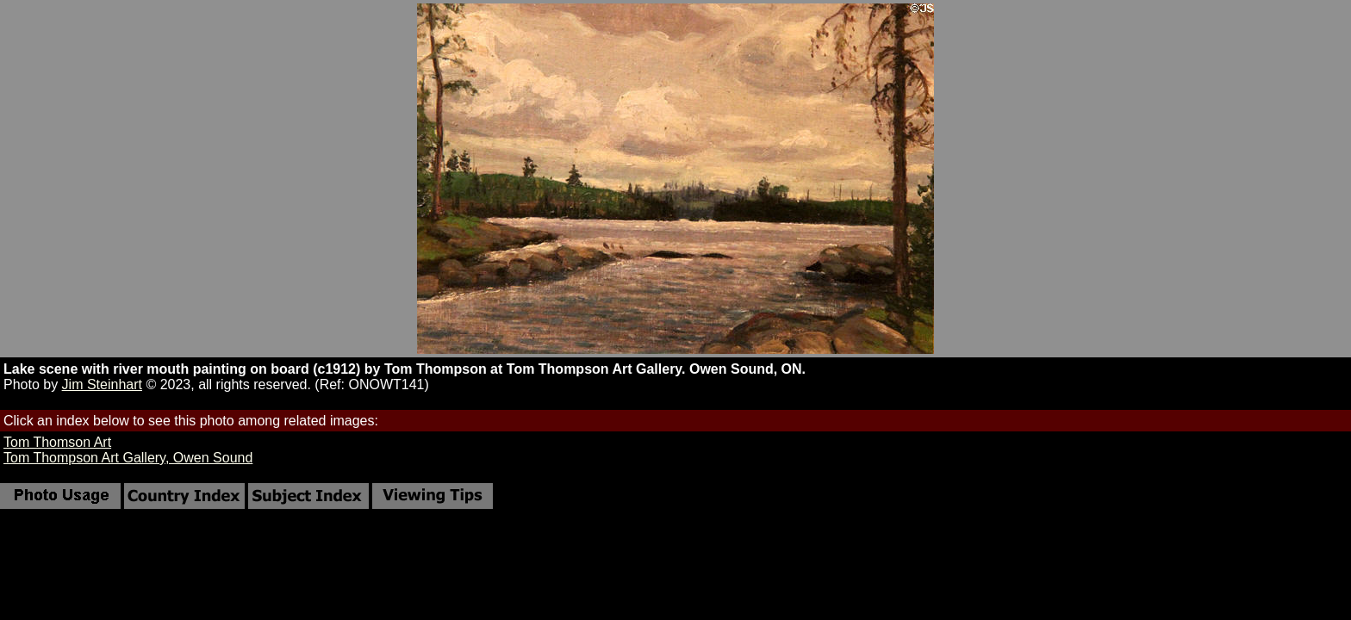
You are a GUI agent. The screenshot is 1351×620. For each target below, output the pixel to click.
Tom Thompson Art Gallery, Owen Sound (127, 457)
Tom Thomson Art (57, 442)
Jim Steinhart (102, 384)
